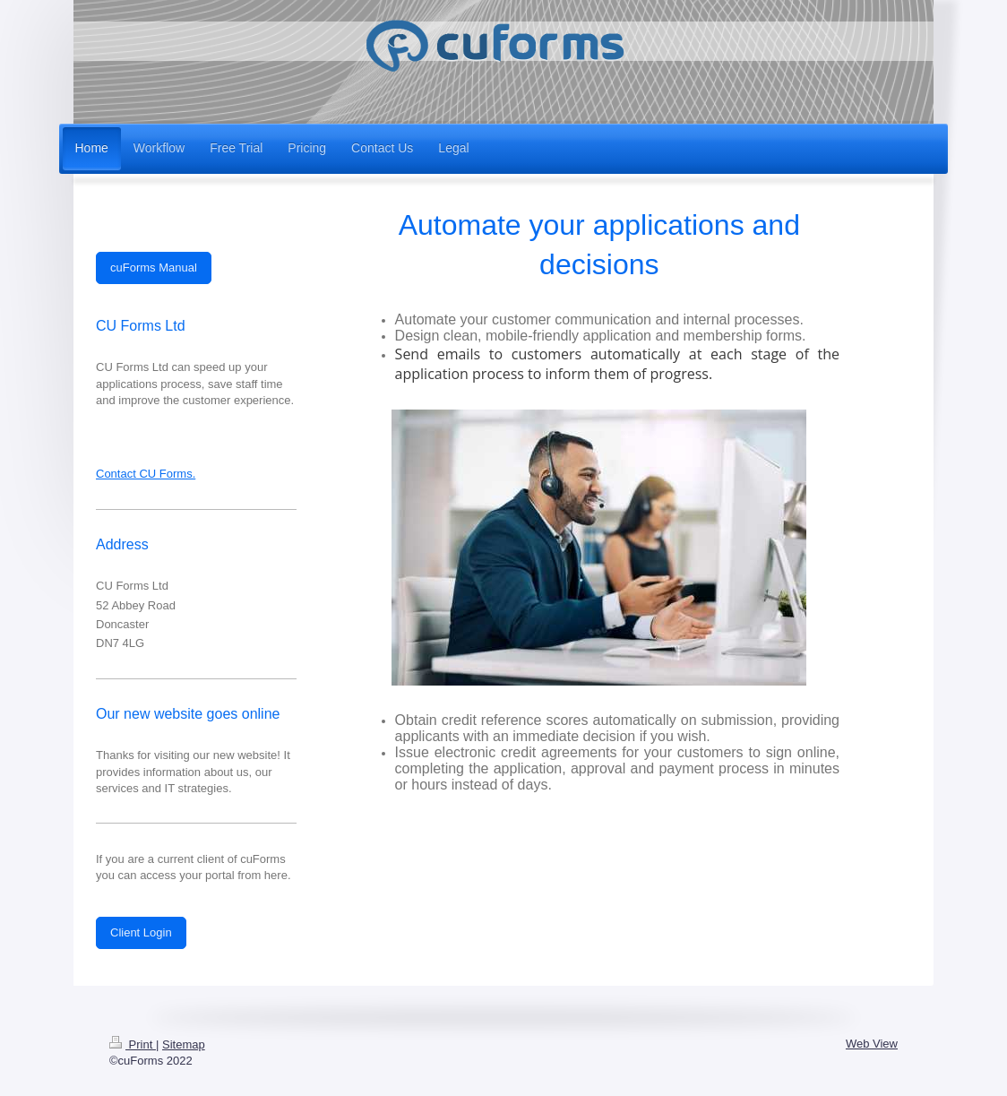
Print (132, 1044)
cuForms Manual (153, 267)
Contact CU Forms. (145, 473)
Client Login (141, 932)
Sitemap (183, 1044)
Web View (872, 1043)
